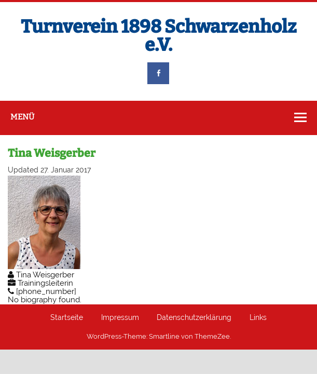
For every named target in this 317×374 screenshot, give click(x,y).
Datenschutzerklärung (194, 318)
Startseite (66, 318)
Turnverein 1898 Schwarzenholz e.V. (159, 36)
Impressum (120, 318)
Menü (22, 117)
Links (258, 318)
